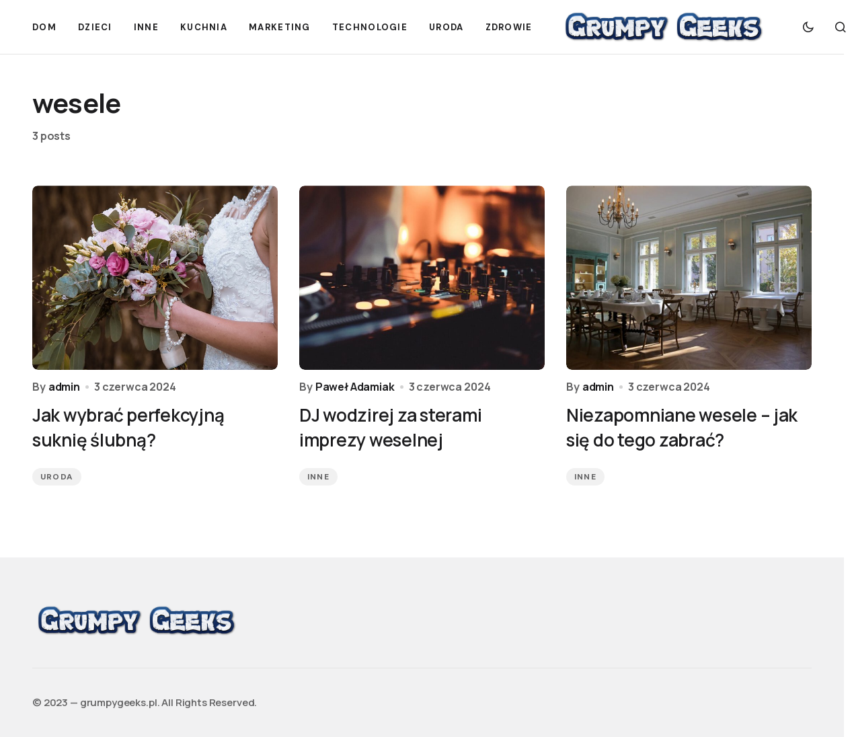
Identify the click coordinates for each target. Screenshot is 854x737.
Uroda (56, 476)
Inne (318, 476)
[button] (808, 26)
